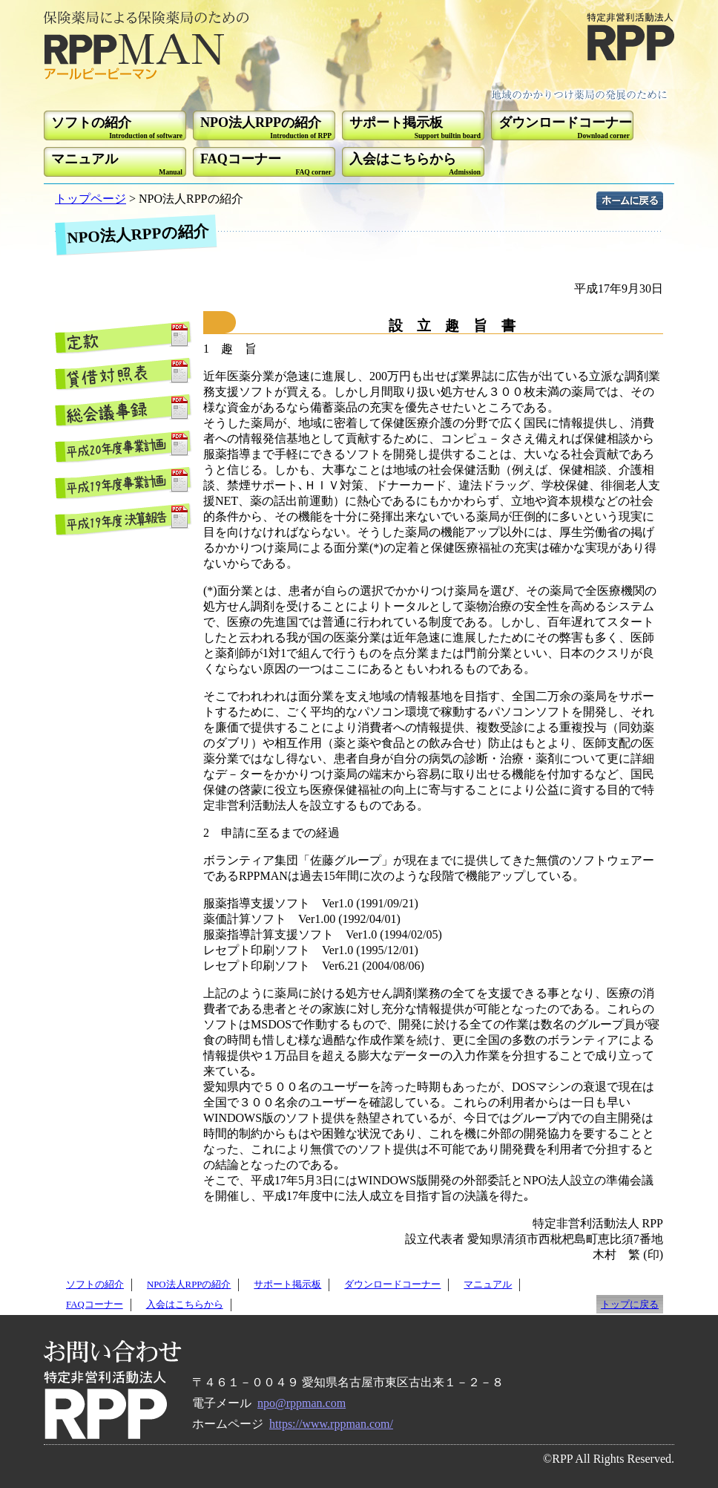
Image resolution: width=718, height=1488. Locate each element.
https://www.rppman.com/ (331, 1423)
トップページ (90, 198)
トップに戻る (630, 1304)
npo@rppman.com (301, 1403)
